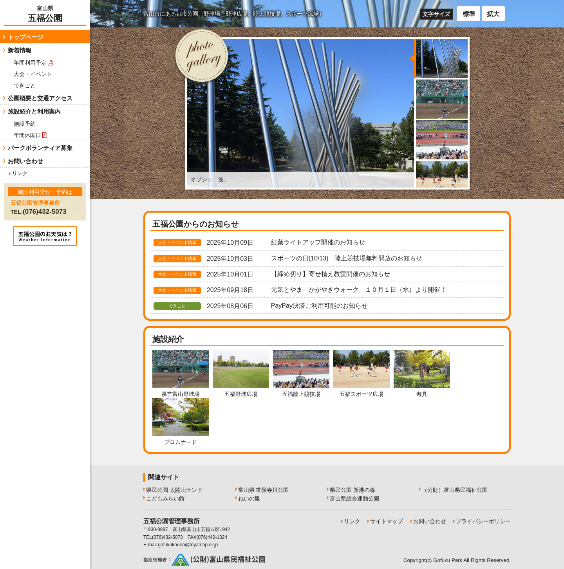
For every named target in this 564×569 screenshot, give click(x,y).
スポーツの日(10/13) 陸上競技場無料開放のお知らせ (347, 258)
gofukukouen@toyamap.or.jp (188, 544)
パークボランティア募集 (40, 148)
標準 (469, 14)
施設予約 (25, 124)
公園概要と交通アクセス (40, 98)
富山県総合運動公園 (354, 498)
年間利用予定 (33, 63)
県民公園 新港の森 (352, 490)
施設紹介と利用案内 (34, 111)
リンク (19, 173)
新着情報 (19, 50)
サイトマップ (386, 521)
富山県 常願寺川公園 (263, 490)
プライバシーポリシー (483, 521)
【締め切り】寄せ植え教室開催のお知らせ (330, 274)
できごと (25, 85)
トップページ (25, 37)
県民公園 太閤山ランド (174, 490)
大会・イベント (33, 74)
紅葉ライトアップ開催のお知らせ (318, 242)
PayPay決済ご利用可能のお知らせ (319, 305)
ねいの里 (249, 498)
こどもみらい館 (165, 498)
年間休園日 (30, 135)
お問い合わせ (25, 161)
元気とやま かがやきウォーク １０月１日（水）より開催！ (358, 289)
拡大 (493, 14)
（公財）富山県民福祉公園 (455, 490)
